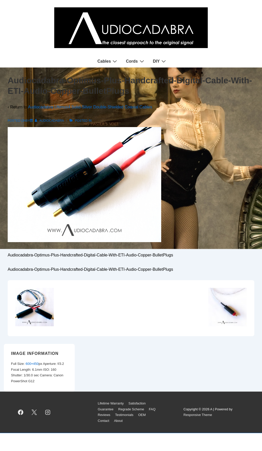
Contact (103, 421)
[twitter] (34, 412)
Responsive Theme (197, 415)
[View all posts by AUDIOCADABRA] (49, 120)
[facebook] (21, 412)
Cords (135, 61)
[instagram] (48, 412)
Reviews (104, 415)
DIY (160, 61)
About (118, 421)
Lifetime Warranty (111, 403)
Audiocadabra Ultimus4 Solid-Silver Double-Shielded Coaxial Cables (90, 107)
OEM (142, 415)
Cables (107, 61)
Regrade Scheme (131, 409)
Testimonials (124, 415)
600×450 (32, 364)
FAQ (152, 409)
